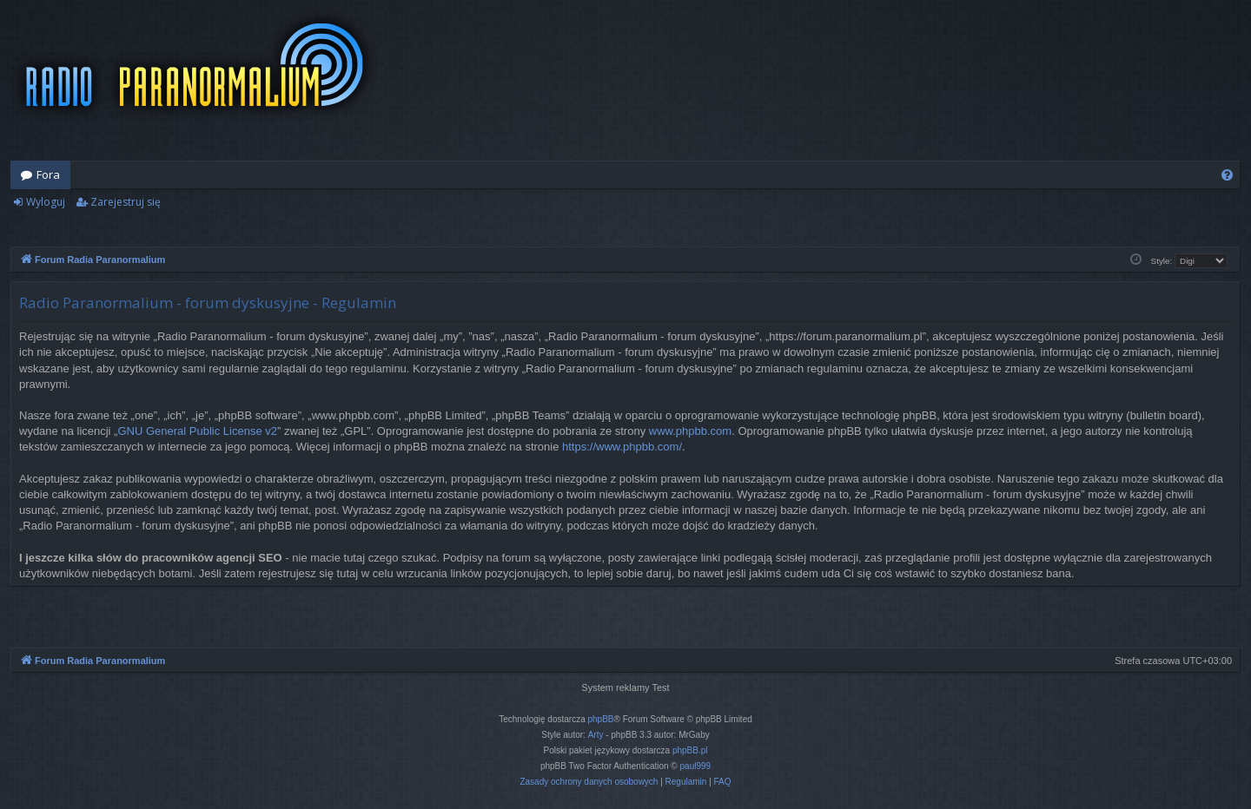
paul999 (696, 766)
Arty (596, 735)
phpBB (601, 719)
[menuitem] (1227, 175)
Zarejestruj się (125, 201)
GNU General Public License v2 (197, 430)
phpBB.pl (690, 750)
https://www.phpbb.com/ (622, 446)
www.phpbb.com (690, 430)
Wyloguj (45, 201)
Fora (48, 174)
